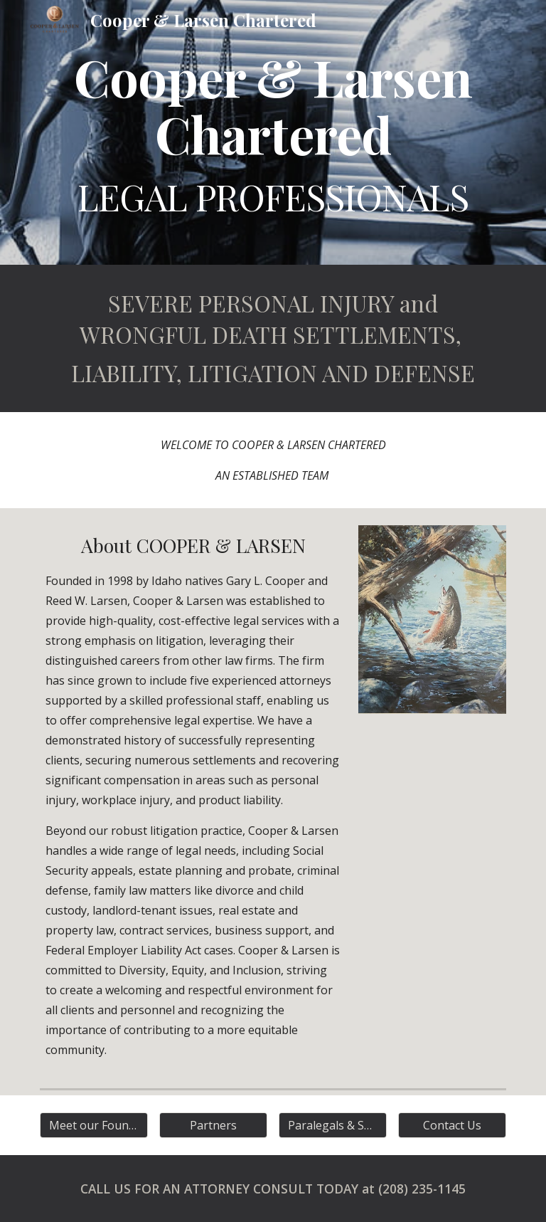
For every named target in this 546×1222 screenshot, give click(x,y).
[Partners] (213, 1125)
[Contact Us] (452, 1125)
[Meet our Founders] (93, 1125)
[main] (272, 132)
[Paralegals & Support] (332, 1125)
